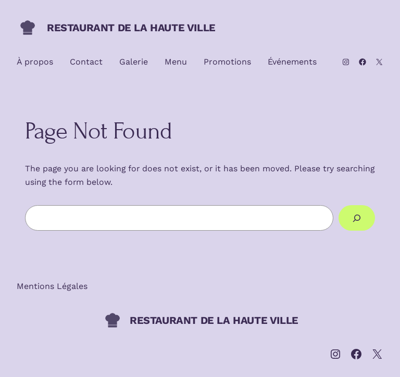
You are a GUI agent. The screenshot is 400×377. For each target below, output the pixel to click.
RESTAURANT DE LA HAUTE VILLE (131, 27)
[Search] (357, 218)
